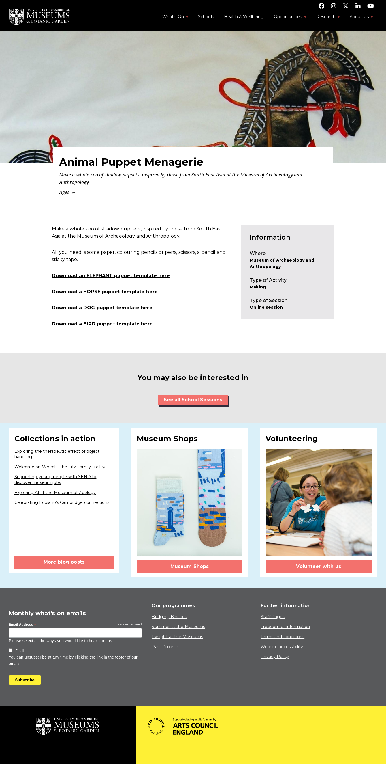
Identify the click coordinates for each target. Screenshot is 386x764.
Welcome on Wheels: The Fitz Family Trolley (59, 466)
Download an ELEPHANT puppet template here (111, 275)
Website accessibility (282, 646)
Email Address (22, 625)
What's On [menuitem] (172, 18)
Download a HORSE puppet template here (105, 292)
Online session (266, 307)
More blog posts (64, 562)
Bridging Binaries (169, 616)
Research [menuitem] (325, 18)
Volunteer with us (318, 566)
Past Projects (165, 646)
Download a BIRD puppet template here (102, 324)
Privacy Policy (275, 656)
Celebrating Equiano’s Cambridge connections (61, 502)
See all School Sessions (193, 400)
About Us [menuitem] (359, 18)
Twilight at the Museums (177, 636)
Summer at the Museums (178, 626)
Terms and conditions (282, 636)
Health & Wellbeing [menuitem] (244, 16)
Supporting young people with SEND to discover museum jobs (55, 479)
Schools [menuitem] (206, 16)
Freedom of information (285, 626)
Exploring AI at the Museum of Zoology (55, 492)
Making (258, 287)
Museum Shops (189, 566)
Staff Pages (273, 616)
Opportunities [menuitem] (287, 18)
